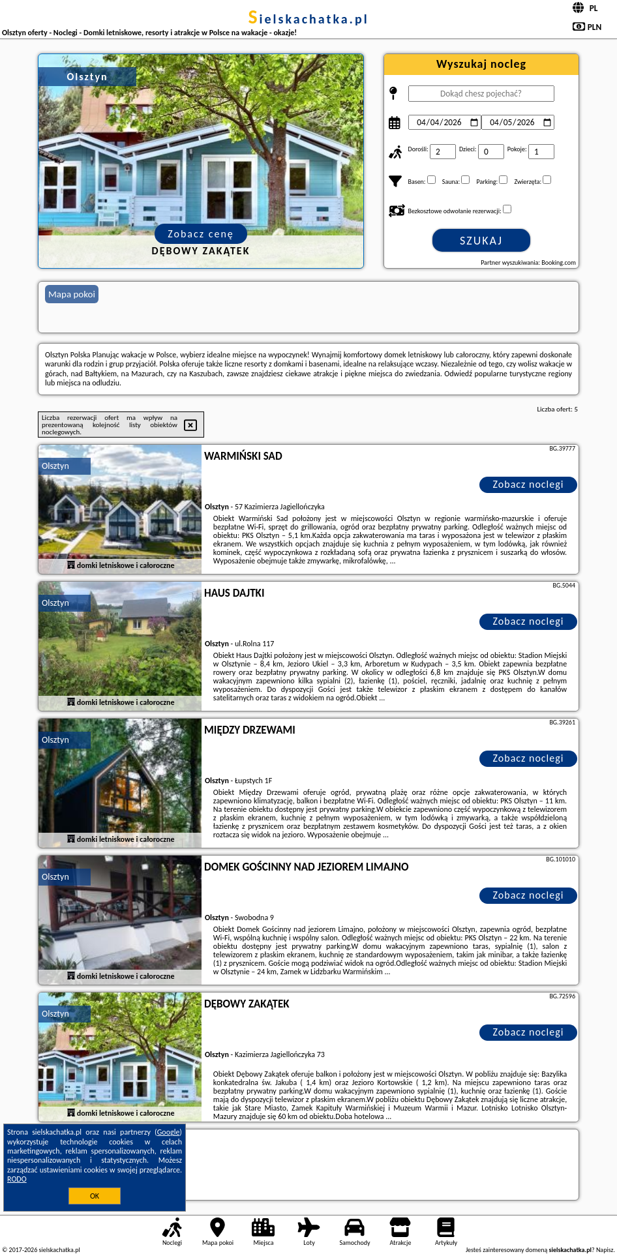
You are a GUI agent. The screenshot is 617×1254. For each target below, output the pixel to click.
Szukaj (481, 240)
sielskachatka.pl (308, 19)
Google (168, 1132)
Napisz (605, 1250)
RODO (17, 1179)
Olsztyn (55, 465)
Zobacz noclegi (528, 484)
